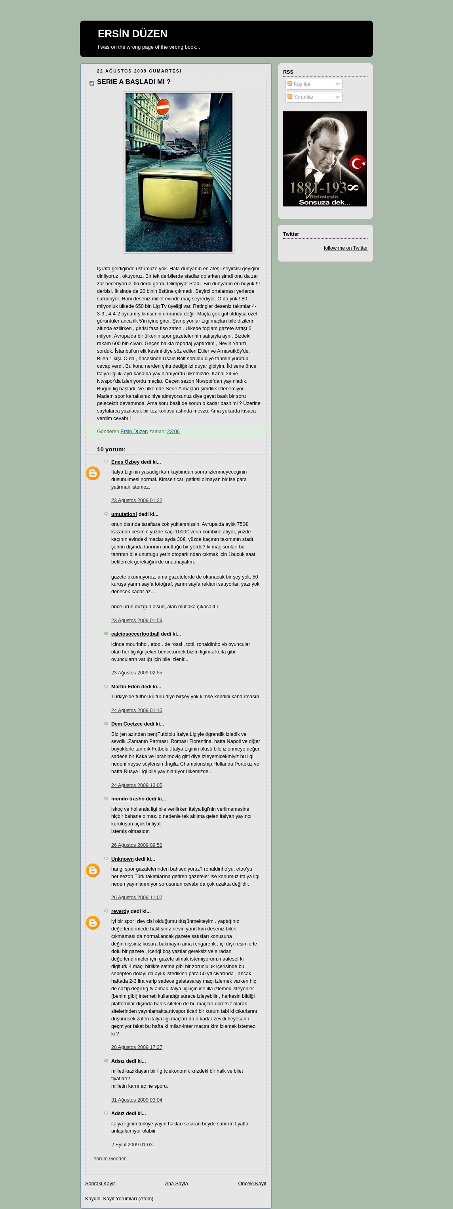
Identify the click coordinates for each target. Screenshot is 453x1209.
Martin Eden (125, 686)
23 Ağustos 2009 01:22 (136, 500)
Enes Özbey (125, 462)
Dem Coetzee (127, 724)
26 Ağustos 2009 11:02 (136, 897)
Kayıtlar (298, 84)
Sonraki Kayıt (100, 1183)
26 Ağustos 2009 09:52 (136, 845)
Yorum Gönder (109, 1158)
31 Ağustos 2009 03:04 (136, 1100)
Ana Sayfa (176, 1183)
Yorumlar (300, 97)
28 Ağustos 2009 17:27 (136, 1047)
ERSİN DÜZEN (132, 34)
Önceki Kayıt (252, 1183)
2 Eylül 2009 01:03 (131, 1145)
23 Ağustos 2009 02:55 (136, 673)
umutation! (124, 514)
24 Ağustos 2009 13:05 (136, 785)
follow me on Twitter (346, 248)
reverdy (120, 911)
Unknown (122, 859)
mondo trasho (128, 799)
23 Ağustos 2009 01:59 (136, 620)
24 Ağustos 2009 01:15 (136, 710)
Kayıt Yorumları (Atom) (128, 1198)
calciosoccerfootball (135, 634)
